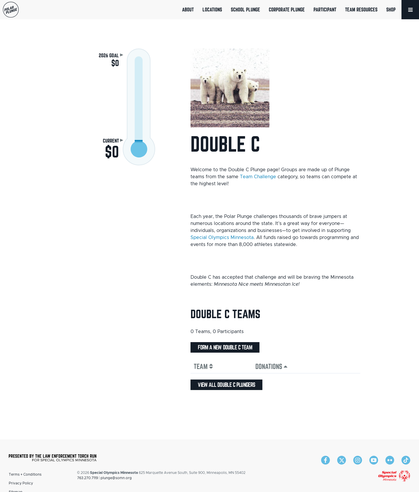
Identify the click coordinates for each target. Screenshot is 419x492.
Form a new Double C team (225, 347)
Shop (391, 9)
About (188, 9)
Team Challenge (258, 176)
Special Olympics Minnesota (222, 237)
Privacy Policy (21, 483)
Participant (325, 9)
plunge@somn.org (116, 478)
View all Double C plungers (226, 385)
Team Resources (361, 9)
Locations (212, 9)
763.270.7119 (87, 478)
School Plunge (245, 9)
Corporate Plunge (287, 9)
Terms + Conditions (25, 474)
